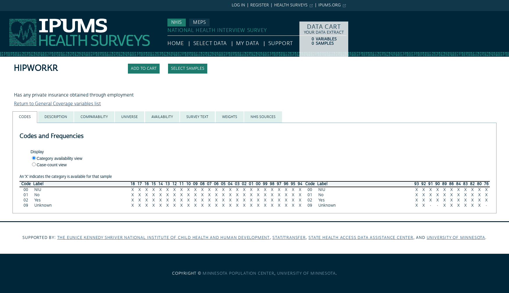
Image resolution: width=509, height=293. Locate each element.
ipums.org (329, 5)
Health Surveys (291, 5)
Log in (238, 5)
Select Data (210, 43)
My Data (247, 43)
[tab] (24, 117)
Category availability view (59, 158)
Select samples (187, 68)
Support (280, 43)
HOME (175, 43)
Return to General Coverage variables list (57, 104)
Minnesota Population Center (238, 273)
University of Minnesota (456, 237)
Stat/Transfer (289, 237)
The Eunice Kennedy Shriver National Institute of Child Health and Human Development (163, 237)
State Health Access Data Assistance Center (360, 237)
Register (259, 5)
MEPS (199, 22)
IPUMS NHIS (12, 14)
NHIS (176, 22)
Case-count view (52, 164)
